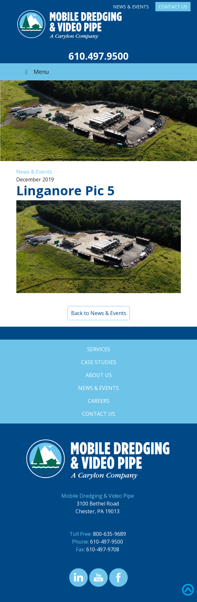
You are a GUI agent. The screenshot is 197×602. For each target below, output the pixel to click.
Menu (36, 72)
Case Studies (98, 362)
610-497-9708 (102, 549)
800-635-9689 (109, 533)
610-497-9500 (106, 541)
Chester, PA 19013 (97, 511)
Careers (98, 400)
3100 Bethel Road (98, 503)
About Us (99, 375)
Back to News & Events (98, 313)
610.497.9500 (98, 56)
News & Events (131, 7)
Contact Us (173, 7)
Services (98, 349)
